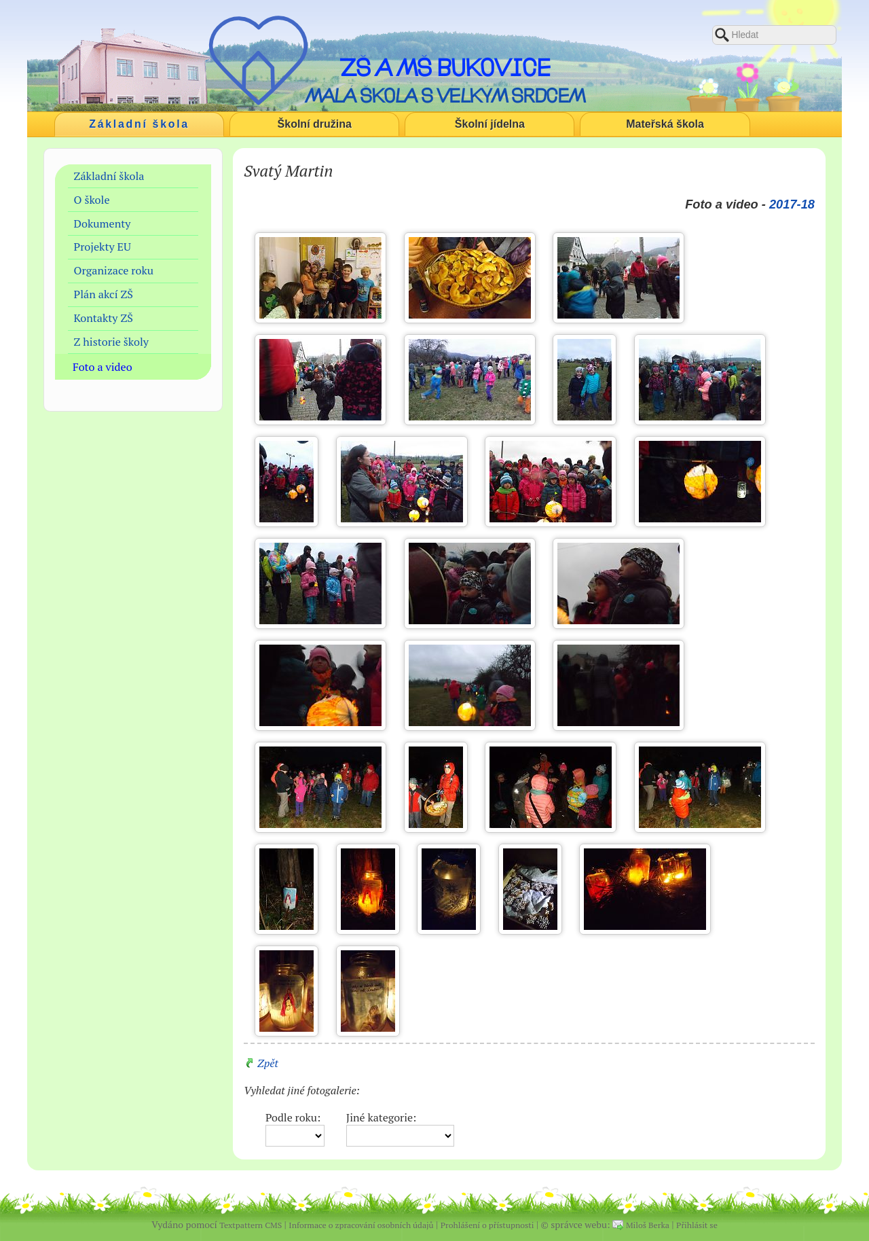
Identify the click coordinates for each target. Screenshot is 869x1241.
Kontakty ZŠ (103, 317)
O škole (92, 199)
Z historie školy (111, 341)
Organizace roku (114, 270)
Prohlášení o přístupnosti (487, 1225)
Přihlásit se (697, 1225)
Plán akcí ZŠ (103, 294)
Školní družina (315, 124)
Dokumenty (102, 223)
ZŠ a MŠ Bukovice (445, 67)
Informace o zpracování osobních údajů (361, 1225)
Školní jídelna (490, 124)
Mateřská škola (665, 124)
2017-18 (792, 204)
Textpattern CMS (250, 1225)
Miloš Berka (647, 1225)
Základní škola (139, 124)
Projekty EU (102, 246)
